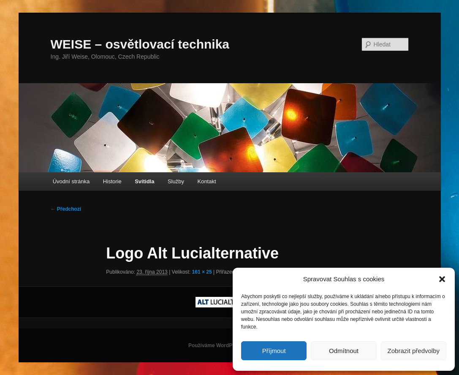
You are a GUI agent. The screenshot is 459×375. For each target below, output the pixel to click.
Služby (176, 181)
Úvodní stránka (71, 181)
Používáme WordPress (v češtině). (229, 345)
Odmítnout (344, 350)
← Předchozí (66, 209)
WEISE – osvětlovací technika (140, 44)
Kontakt (206, 181)
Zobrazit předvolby (414, 350)
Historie (112, 181)
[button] (442, 279)
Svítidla (144, 181)
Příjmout (274, 350)
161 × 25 (202, 272)
